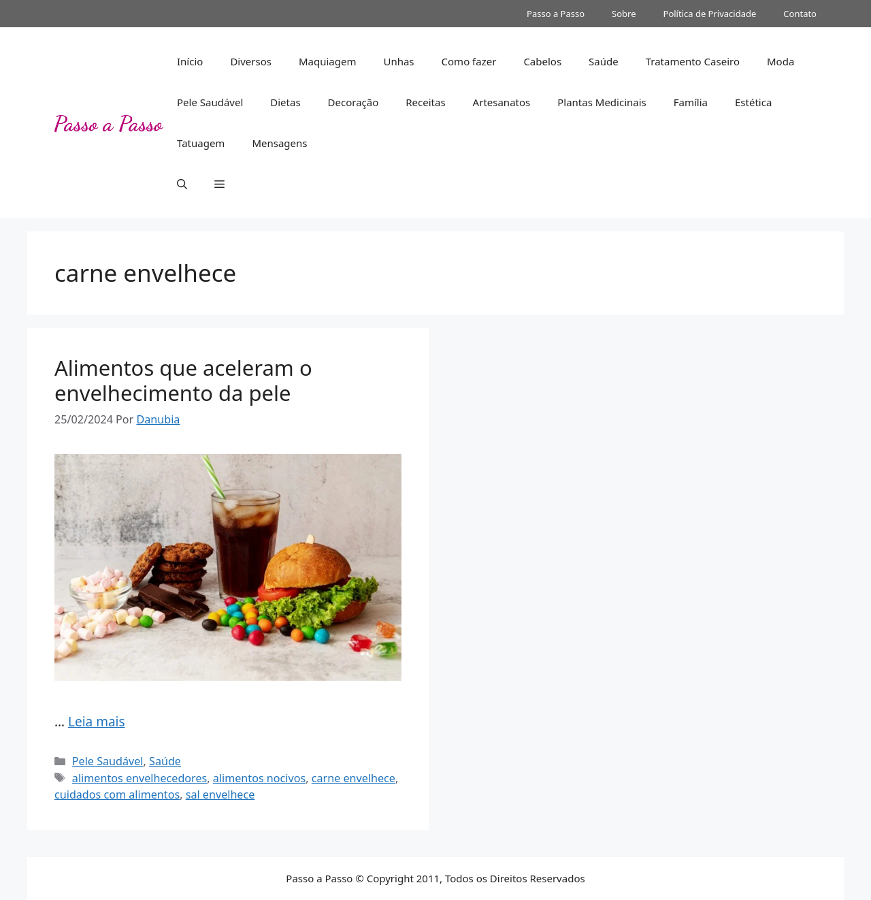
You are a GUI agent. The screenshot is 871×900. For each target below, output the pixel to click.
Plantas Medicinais (601, 102)
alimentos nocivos (259, 778)
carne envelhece (353, 778)
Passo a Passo (556, 13)
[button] (182, 183)
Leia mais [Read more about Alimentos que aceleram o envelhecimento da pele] (96, 721)
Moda (780, 61)
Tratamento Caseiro (693, 61)
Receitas (425, 102)
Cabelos (542, 61)
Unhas (398, 61)
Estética (753, 102)
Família (691, 102)
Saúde (604, 61)
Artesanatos (502, 102)
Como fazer (469, 61)
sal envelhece (220, 794)
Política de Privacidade (710, 13)
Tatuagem (201, 143)
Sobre (624, 13)
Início (190, 61)
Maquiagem (328, 61)
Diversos (251, 61)
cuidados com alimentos (117, 794)
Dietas (285, 102)
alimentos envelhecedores (139, 778)
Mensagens (279, 143)
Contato (800, 13)
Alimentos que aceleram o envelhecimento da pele (183, 380)
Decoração (353, 102)
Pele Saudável (210, 102)
